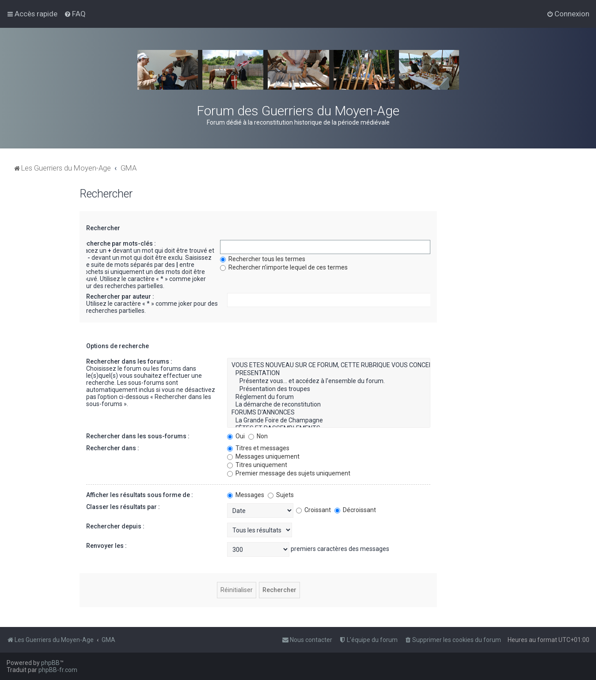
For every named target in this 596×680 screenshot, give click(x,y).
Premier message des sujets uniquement (288, 473)
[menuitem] (75, 14)
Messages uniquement (263, 456)
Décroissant (355, 509)
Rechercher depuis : (115, 526)
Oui (236, 436)
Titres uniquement (257, 464)
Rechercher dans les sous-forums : (138, 436)
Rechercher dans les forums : (129, 361)
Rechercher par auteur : (120, 296)
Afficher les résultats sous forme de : (139, 494)
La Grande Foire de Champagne (329, 421)
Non (258, 436)
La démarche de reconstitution (329, 405)
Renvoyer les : (106, 545)
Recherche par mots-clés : (117, 243)
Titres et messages (258, 448)
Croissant (313, 509)
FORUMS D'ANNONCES (329, 413)
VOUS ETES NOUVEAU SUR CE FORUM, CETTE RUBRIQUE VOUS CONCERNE (329, 365)
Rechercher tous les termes (262, 258)
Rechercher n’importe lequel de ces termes (284, 267)
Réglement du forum (329, 397)
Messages (245, 494)
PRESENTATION (329, 373)
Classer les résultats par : (123, 506)
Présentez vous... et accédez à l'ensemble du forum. (329, 381)
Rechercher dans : (112, 448)
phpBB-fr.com (57, 669)
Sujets (281, 494)
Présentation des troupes (329, 389)
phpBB (50, 662)
